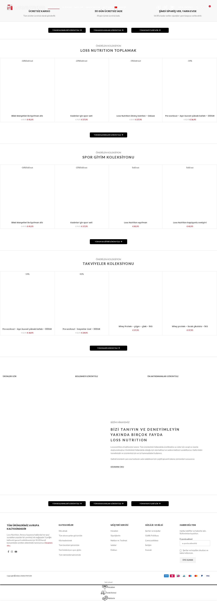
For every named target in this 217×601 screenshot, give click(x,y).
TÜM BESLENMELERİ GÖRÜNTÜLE (67, 30)
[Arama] (197, 7)
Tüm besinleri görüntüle (69, 545)
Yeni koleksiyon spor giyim (70, 550)
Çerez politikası (151, 540)
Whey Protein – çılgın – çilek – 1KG (136, 326)
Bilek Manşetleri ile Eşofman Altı (27, 115)
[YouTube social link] (172, 7)
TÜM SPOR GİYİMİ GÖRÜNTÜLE (108, 242)
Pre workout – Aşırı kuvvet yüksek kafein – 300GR (190, 115)
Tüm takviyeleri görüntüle (70, 555)
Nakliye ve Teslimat (119, 540)
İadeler (114, 545)
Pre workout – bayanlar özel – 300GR (81, 329)
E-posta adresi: (195, 542)
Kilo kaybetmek (65, 540)
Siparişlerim (115, 535)
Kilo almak (63, 531)
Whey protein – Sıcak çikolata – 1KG (190, 326)
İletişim (148, 545)
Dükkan (114, 550)
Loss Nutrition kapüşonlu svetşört (190, 222)
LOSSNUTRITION (26, 576)
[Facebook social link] (158, 7)
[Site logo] (26, 7)
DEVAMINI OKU (117, 467)
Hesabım (114, 531)
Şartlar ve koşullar (153, 531)
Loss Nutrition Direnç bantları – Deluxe (136, 115)
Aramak (148, 550)
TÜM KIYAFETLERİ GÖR (150, 30)
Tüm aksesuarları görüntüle (70, 535)
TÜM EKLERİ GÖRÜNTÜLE (108, 348)
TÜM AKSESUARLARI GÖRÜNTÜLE (108, 30)
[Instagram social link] (165, 7)
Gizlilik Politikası (152, 535)
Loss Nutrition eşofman (135, 222)
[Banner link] (36, 375)
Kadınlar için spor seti (81, 115)
